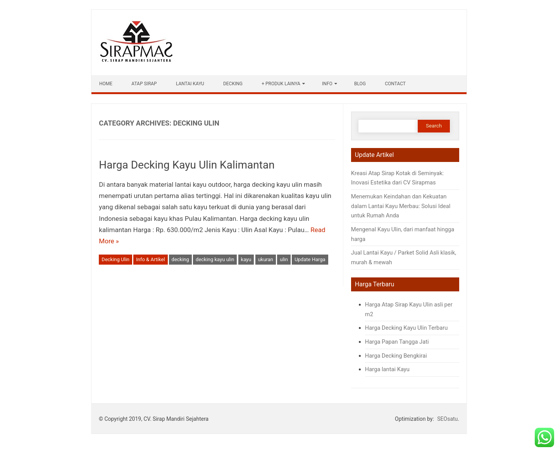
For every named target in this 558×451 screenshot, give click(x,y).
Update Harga (310, 259)
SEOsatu (447, 419)
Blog (360, 83)
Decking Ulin (115, 259)
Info (327, 83)
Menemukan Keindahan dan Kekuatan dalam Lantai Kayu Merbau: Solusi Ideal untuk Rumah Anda (400, 206)
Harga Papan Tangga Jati (397, 341)
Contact (395, 83)
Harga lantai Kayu (387, 369)
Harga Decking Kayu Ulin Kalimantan (186, 164)
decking (180, 259)
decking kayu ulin (215, 259)
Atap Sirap (144, 83)
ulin (284, 259)
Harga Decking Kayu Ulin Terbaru (406, 327)
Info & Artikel (150, 259)
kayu (246, 259)
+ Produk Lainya (281, 83)
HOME (105, 83)
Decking (233, 83)
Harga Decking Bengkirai (396, 355)
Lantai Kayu (190, 83)
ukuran (265, 259)
